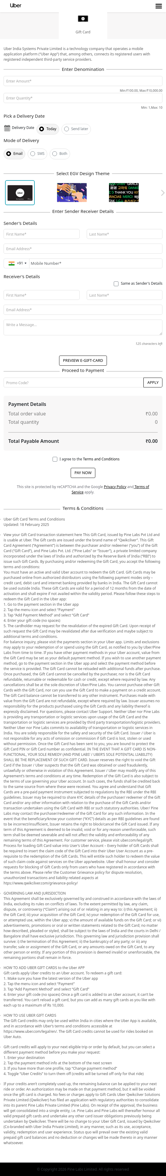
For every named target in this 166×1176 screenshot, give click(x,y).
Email (18, 153)
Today (51, 128)
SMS (41, 153)
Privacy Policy (115, 486)
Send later (79, 128)
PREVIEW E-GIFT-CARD (83, 360)
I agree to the (90, 459)
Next (162, 193)
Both (63, 153)
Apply (153, 382)
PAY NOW (83, 472)
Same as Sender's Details (141, 283)
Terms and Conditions (101, 459)
